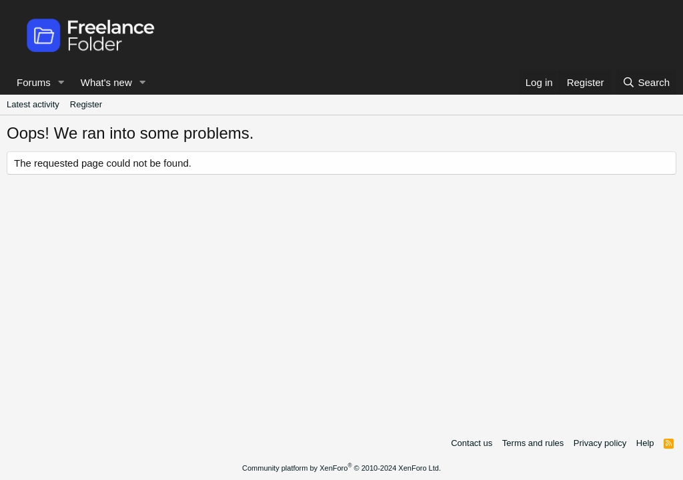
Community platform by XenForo (341, 468)
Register (86, 104)
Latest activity (33, 104)
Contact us (471, 443)
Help (645, 443)
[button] (61, 82)
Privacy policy (600, 443)
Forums (34, 82)
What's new (106, 82)
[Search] (646, 82)
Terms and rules (533, 443)
